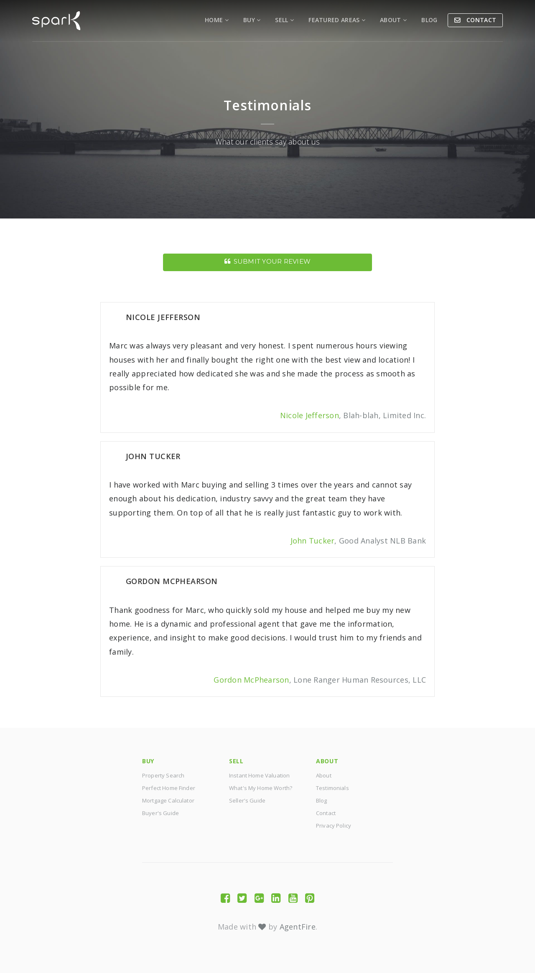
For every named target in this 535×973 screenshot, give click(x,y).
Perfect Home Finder (168, 788)
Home (217, 20)
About (393, 20)
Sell (284, 20)
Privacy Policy (333, 825)
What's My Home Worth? (260, 788)
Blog (429, 20)
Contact (480, 20)
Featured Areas (336, 20)
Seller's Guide (247, 800)
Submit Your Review (267, 261)
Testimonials (332, 788)
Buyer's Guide (160, 813)
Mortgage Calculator (168, 800)
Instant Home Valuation (259, 775)
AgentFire (298, 927)
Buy (252, 20)
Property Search (163, 775)
